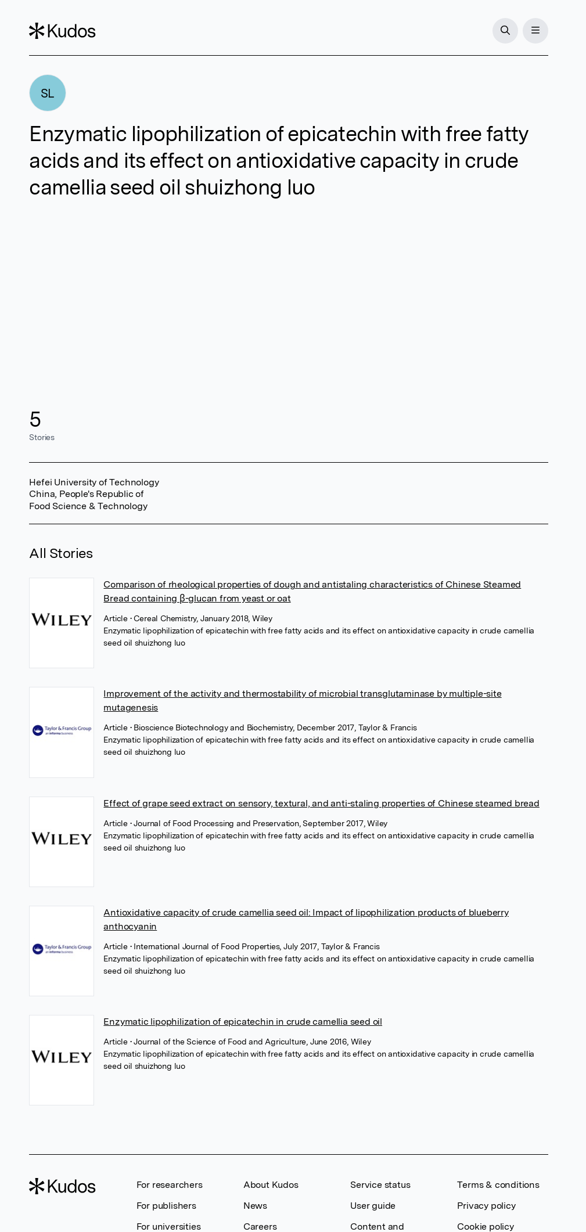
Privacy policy (486, 1205)
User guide (373, 1205)
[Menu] (535, 31)
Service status (380, 1184)
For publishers (166, 1205)
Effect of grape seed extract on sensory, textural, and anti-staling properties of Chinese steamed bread (321, 803)
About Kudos (271, 1184)
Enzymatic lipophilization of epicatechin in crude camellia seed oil (242, 1021)
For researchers (169, 1184)
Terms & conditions (498, 1184)
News (255, 1205)
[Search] (505, 31)
